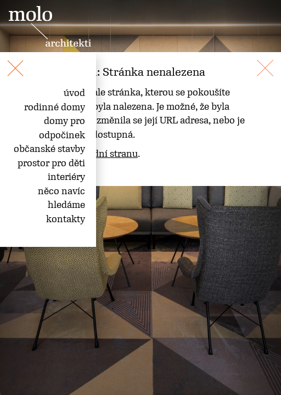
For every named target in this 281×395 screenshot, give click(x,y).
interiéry (66, 177)
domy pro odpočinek (62, 128)
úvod (74, 93)
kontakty (65, 219)
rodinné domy (54, 107)
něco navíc (61, 191)
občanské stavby (49, 149)
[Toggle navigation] (4, 62)
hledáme (66, 205)
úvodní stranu (107, 154)
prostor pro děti (51, 163)
